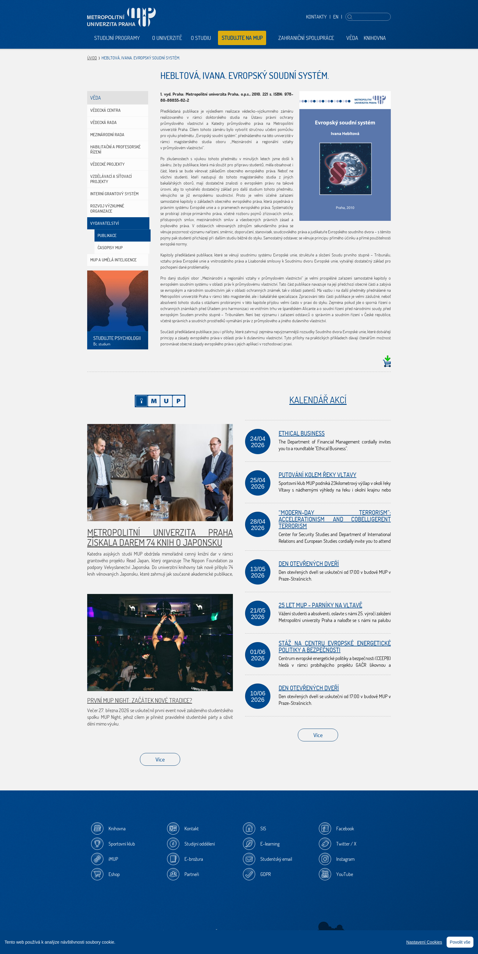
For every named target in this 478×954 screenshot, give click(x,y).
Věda (352, 37)
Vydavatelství (104, 223)
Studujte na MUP (242, 37)
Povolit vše (460, 942)
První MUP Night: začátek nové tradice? (139, 700)
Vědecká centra (105, 110)
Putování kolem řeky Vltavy (317, 475)
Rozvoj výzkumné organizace (107, 208)
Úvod (92, 58)
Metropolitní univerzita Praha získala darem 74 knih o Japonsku (160, 537)
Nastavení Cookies (424, 942)
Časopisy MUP (110, 247)
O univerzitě (167, 37)
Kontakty (316, 17)
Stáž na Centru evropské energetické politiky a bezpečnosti (335, 646)
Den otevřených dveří (309, 563)
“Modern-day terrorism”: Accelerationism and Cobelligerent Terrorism (335, 519)
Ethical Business (302, 433)
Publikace (107, 235)
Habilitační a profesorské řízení (115, 149)
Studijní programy (117, 37)
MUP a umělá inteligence (113, 260)
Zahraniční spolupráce (306, 37)
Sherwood (331, 928)
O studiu (201, 37)
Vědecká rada (103, 122)
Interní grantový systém (114, 193)
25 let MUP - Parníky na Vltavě (320, 605)
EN (335, 17)
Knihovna (375, 37)
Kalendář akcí (318, 400)
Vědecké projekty (107, 164)
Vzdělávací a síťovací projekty (111, 179)
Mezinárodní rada (107, 134)
